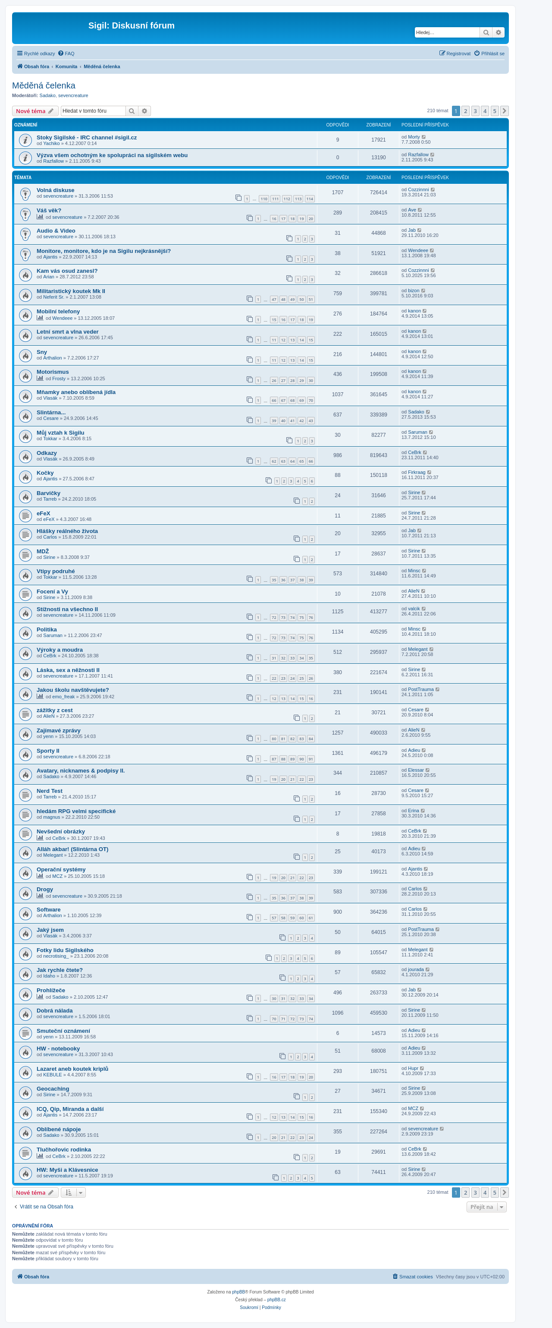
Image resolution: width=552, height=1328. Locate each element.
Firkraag (416, 472)
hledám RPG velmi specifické (76, 811)
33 (292, 658)
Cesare (50, 418)
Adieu (414, 750)
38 (301, 580)
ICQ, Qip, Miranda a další (70, 1109)
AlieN (413, 590)
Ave (412, 209)
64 (292, 461)
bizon (413, 290)
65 (301, 461)
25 (301, 678)
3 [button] (475, 111)
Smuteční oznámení (63, 1031)
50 (301, 299)
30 (311, 380)
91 (311, 759)
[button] (504, 111)
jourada (416, 969)
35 (274, 580)
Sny (42, 352)
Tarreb (49, 499)
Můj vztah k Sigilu (61, 432)
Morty (414, 136)
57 (274, 918)
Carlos (50, 536)
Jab (412, 230)
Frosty (59, 378)
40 (283, 420)
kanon (414, 310)
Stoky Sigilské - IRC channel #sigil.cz (87, 137)
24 (292, 678)
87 (274, 759)
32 (283, 658)
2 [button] (465, 111)
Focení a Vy (52, 591)
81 (283, 738)
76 (311, 617)
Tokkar (50, 438)
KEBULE (52, 1074)
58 (283, 918)
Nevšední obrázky (61, 831)
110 (263, 199)
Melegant (417, 649)
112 (287, 199)
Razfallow (53, 161)
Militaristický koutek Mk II (71, 291)
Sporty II (48, 751)
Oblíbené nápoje (59, 1129)
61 (311, 918)
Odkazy (47, 453)
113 (298, 199)
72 (274, 617)
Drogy (45, 889)
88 (283, 759)
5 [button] (494, 111)
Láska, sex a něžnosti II (68, 670)
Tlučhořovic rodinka (64, 1149)
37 (292, 580)
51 (311, 299)
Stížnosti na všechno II (67, 609)
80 (274, 738)
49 (292, 299)
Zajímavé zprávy (59, 730)
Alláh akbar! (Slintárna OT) (72, 849)
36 (283, 580)
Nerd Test (50, 791)
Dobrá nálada (55, 1010)
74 (292, 617)
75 (301, 617)
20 (311, 218)
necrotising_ (56, 956)
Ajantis (50, 256)
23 (283, 678)
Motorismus (53, 372)
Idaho (49, 975)
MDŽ (43, 551)
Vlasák (50, 398)
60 (301, 918)
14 (301, 340)
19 (301, 218)
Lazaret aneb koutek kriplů (72, 1069)
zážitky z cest (55, 710)
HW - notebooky (58, 1048)
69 (301, 400)
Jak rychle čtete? (60, 970)
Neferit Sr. (53, 297)
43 (311, 420)
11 (274, 340)
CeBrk (414, 452)
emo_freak (63, 696)
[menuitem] (66, 53)
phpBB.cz (276, 1299)
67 (283, 400)
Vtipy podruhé (56, 571)
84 (311, 738)
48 (283, 299)
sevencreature (73, 95)
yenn (48, 736)
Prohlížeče (51, 990)
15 (274, 319)
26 (274, 380)
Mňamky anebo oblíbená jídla (76, 392)
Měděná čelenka (43, 85)
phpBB (238, 1292)
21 (292, 779)
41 (292, 420)
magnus (51, 817)
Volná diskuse (56, 190)
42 (301, 420)
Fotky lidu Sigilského (65, 950)
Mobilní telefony (58, 311)
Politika (47, 629)
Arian (48, 276)
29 (301, 380)
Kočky (45, 473)
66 (274, 400)
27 (283, 380)
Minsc (414, 570)
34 (301, 658)
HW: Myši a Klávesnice (67, 1170)
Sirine (414, 492)
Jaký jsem (50, 930)
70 (311, 400)
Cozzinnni (418, 189)
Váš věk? (49, 210)
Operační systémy (61, 869)
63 (283, 461)
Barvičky (48, 493)
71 (283, 1019)
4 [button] (484, 111)
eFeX (43, 513)
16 (274, 218)
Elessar (416, 770)
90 (301, 759)
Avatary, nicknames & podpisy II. (81, 770)
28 (292, 380)
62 (274, 461)
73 (283, 617)
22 (274, 678)
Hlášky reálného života (67, 531)
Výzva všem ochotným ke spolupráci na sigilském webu (112, 155)
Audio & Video (56, 230)
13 (292, 340)
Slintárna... (51, 412)
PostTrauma (421, 689)
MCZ (57, 876)
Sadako (48, 95)
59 (292, 918)
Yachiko (51, 143)
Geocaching (53, 1088)
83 (301, 738)
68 (292, 400)
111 (275, 199)
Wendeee (418, 250)
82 (292, 738)
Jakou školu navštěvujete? (73, 690)
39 (274, 420)
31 (274, 658)
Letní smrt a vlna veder (68, 331)
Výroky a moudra (60, 650)
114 (310, 199)
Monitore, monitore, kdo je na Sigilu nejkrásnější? (104, 251)
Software (49, 909)
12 (283, 340)
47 (274, 299)
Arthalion (52, 357)
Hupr (413, 1068)
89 (292, 759)
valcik (414, 608)
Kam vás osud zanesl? (67, 271)
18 (292, 218)
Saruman (417, 432)
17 (283, 218)
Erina (413, 810)
